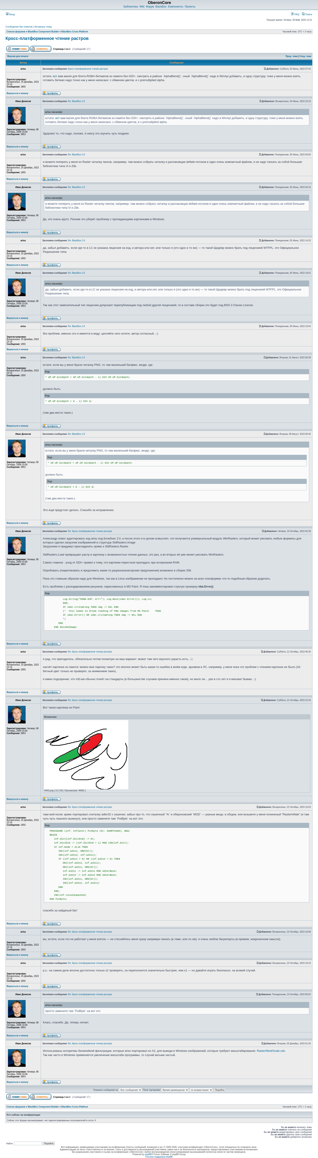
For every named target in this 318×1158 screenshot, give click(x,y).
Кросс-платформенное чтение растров (47, 38)
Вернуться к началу (17, 93)
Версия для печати (18, 56)
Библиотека (130, 6)
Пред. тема (291, 56)
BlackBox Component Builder (43, 31)
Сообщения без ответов (19, 26)
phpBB (148, 1154)
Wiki (141, 6)
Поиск (307, 14)
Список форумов (16, 31)
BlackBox (161, 6)
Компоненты (175, 6)
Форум (150, 6)
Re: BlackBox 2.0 (76, 101)
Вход (10, 14)
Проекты (190, 6)
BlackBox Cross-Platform (74, 31)
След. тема (305, 56)
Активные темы (43, 26)
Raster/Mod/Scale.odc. (271, 1050)
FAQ (295, 14)
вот (55, 76)
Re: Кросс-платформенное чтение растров (90, 531)
